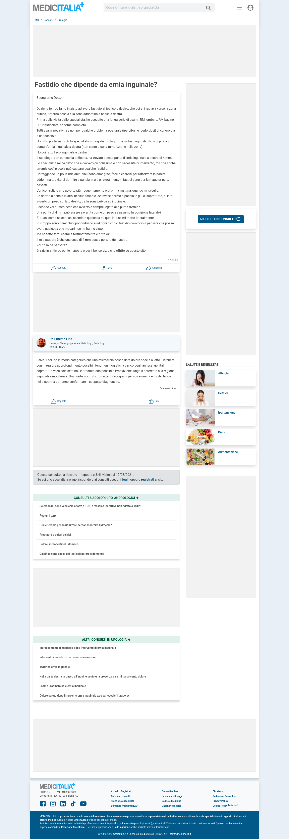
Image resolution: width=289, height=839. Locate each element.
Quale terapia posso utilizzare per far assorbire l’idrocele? (76, 525)
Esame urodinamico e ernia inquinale (63, 686)
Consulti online (170, 791)
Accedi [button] (114, 791)
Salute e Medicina (171, 801)
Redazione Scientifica (224, 796)
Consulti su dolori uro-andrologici (106, 498)
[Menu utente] (250, 7)
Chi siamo (218, 791)
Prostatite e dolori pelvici (55, 534)
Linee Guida (80, 820)
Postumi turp (48, 515)
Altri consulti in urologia (106, 640)
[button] (59, 268)
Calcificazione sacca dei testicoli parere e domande (72, 553)
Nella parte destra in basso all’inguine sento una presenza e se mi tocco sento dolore (93, 676)
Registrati (126, 791)
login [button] (125, 479)
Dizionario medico (171, 805)
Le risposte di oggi (172, 796)
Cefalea (223, 393)
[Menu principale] (239, 7)
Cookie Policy (220, 805)
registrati (147, 479)
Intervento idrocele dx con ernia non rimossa (68, 657)
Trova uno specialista (122, 801)
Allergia (223, 373)
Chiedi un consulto (121, 796)
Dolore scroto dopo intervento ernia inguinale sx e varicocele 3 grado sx (84, 695)
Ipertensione (226, 412)
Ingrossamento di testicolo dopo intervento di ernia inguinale (78, 647)
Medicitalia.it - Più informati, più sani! (58, 8)
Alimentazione (228, 452)
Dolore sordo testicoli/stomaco (59, 544)
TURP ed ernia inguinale (55, 666)
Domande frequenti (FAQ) (124, 805)
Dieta (221, 432)
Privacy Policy (220, 801)
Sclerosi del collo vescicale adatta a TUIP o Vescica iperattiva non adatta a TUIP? (90, 506)
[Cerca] (210, 7)
